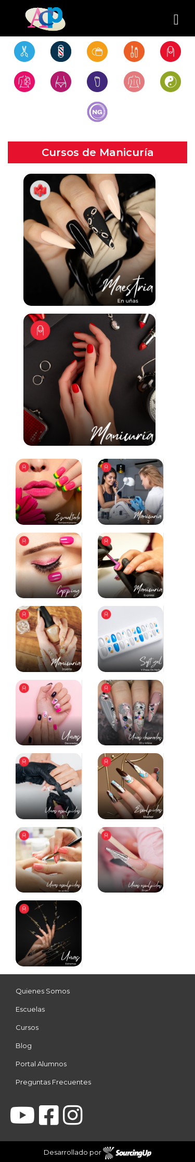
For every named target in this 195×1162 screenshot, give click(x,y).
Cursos (27, 1027)
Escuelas (30, 1009)
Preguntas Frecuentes (53, 1082)
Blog (24, 1045)
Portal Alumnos (41, 1064)
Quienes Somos (43, 991)
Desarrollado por (97, 1153)
